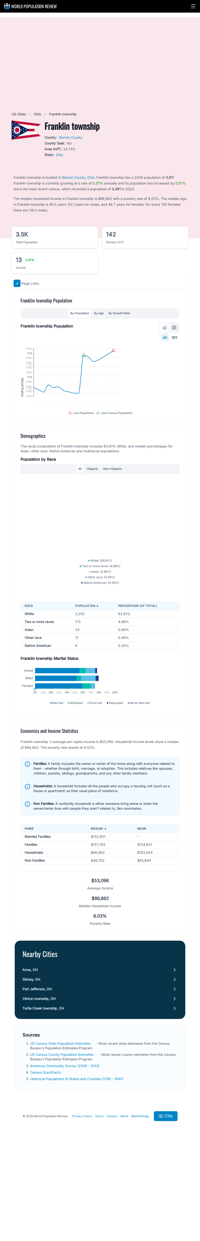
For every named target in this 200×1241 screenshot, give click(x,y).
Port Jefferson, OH (37, 1078)
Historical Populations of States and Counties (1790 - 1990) (77, 1168)
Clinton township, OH (39, 1088)
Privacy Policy (82, 1205)
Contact (112, 1205)
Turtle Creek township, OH (43, 1097)
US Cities (19, 114)
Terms (99, 1205)
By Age (99, 313)
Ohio (38, 114)
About (124, 1205)
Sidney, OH (31, 1068)
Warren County (70, 137)
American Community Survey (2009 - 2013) (65, 1155)
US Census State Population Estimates (61, 1132)
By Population (79, 313)
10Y (174, 337)
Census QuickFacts (46, 1161)
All (165, 337)
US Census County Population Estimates (62, 1144)
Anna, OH (30, 1059)
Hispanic (92, 510)
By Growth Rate (119, 313)
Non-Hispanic (112, 510)
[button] (193, 6)
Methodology (140, 1205)
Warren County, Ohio (78, 177)
